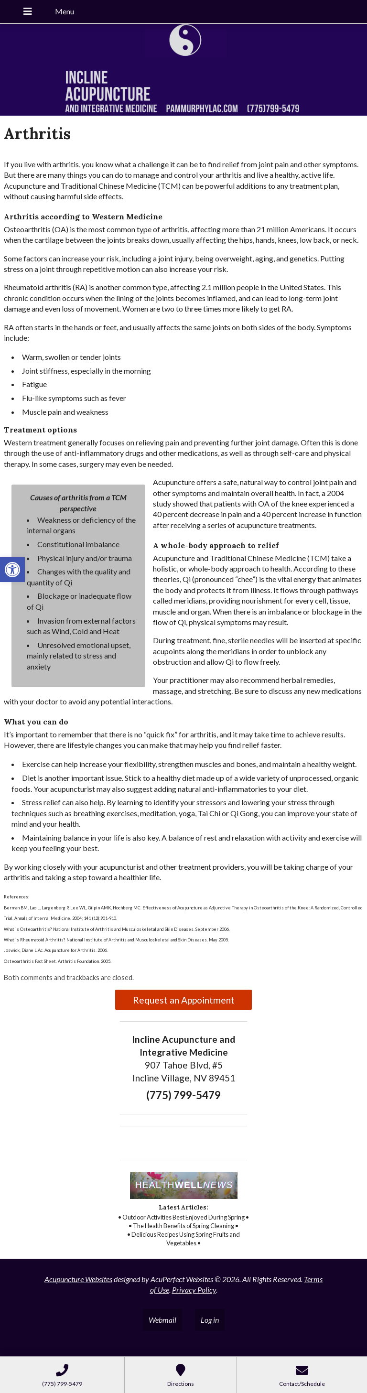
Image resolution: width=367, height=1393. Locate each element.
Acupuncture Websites (78, 1279)
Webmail (162, 1319)
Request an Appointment (184, 999)
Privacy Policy (194, 1289)
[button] (12, 569)
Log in (210, 1319)
